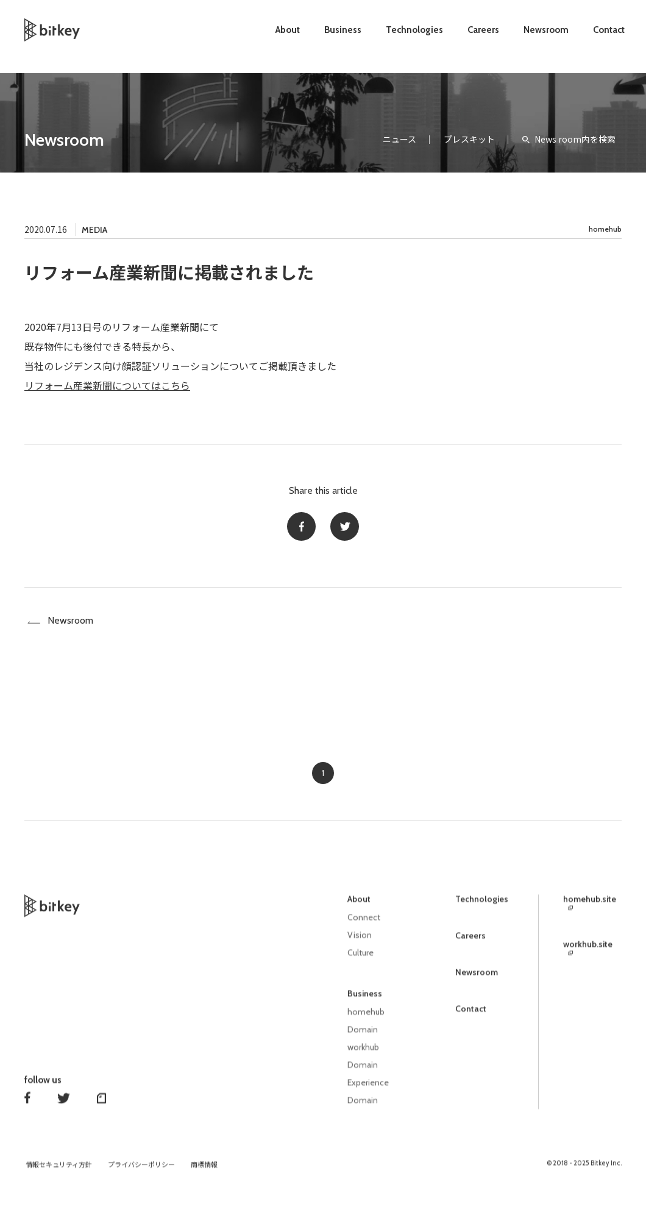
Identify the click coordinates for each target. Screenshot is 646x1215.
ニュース (399, 139)
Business (342, 29)
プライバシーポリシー (141, 1167)
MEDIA (94, 229)
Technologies (414, 29)
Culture (360, 958)
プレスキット (469, 139)
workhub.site (587, 952)
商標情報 (204, 1167)
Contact (609, 29)
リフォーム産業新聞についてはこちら (107, 385)
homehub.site (589, 906)
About (287, 29)
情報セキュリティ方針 (59, 1167)
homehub (605, 228)
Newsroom (546, 29)
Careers (483, 29)
